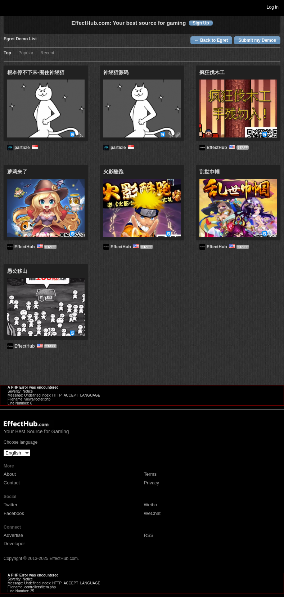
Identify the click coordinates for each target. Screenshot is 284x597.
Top (7, 53)
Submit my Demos (257, 40)
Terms (150, 474)
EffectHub (221, 147)
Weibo (150, 504)
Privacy (151, 482)
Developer (14, 543)
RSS (149, 535)
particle (26, 147)
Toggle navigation (8, 7)
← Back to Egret (211, 40)
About (10, 474)
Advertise (13, 535)
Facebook (14, 513)
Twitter (10, 504)
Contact (12, 482)
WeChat (152, 513)
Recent (47, 53)
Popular (25, 53)
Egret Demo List (20, 39)
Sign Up (201, 23)
